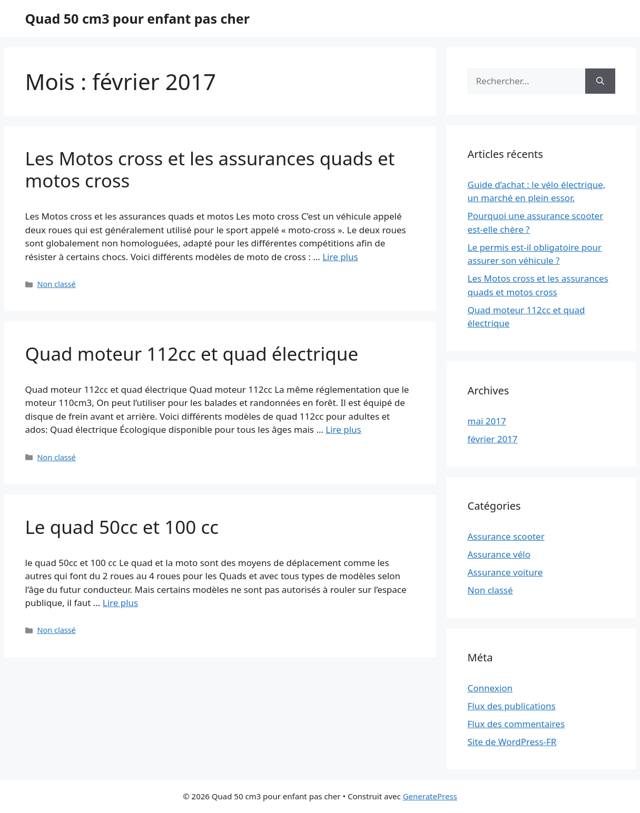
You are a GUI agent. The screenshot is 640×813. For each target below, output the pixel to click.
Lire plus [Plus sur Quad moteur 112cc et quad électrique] (343, 429)
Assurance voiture (505, 572)
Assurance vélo (499, 554)
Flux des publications (512, 706)
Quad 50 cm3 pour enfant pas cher (137, 18)
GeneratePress (430, 796)
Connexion (490, 688)
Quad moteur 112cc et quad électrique (192, 353)
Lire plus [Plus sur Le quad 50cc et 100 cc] (120, 603)
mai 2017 (487, 421)
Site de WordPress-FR (512, 742)
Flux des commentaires (516, 724)
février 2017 (493, 439)
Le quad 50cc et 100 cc (122, 526)
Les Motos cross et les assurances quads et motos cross (210, 169)
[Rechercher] (600, 81)
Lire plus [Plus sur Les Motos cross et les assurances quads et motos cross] (340, 257)
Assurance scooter (506, 536)
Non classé (56, 284)
